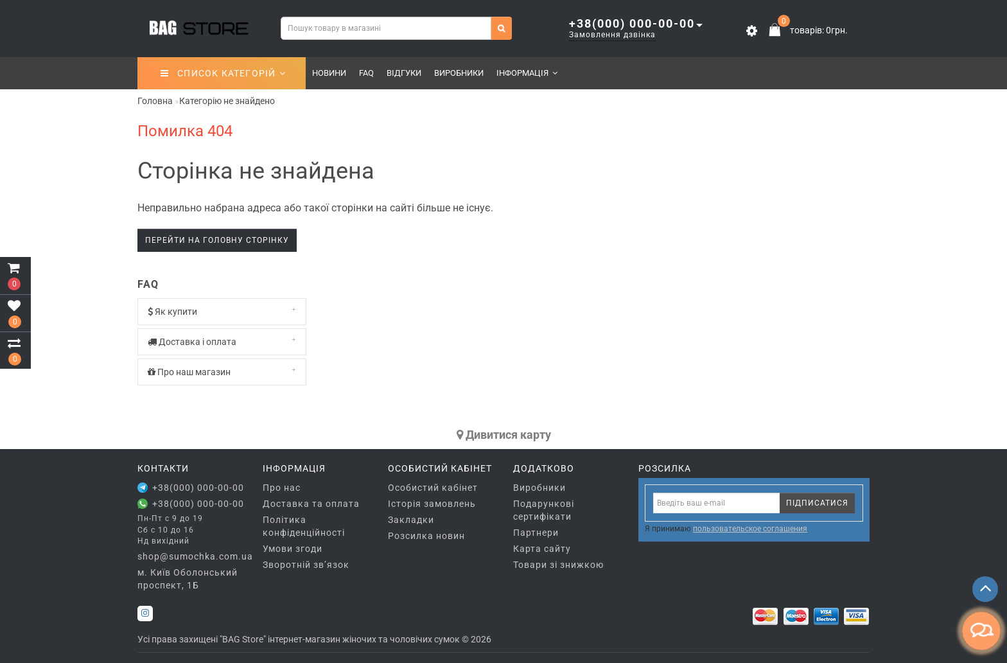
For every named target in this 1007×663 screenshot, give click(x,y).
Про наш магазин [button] (222, 371)
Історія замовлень (432, 504)
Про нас (282, 487)
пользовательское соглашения (750, 528)
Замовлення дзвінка (612, 34)
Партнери (536, 532)
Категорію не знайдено (227, 101)
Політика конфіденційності (304, 526)
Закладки (411, 520)
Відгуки (404, 73)
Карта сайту (542, 549)
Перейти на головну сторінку (217, 240)
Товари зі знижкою (558, 565)
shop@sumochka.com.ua (190, 556)
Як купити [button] (222, 311)
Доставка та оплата (311, 504)
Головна (155, 101)
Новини (329, 73)
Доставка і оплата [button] (222, 341)
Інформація (526, 73)
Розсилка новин (426, 536)
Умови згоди (292, 549)
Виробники (459, 73)
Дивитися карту (504, 434)
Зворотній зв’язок (306, 565)
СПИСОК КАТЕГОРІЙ (223, 73)
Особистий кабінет (433, 487)
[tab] (221, 311)
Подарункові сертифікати (543, 510)
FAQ (366, 73)
